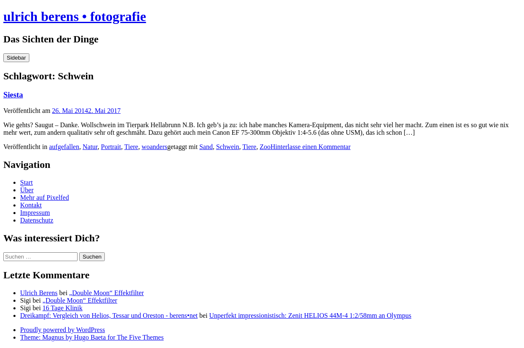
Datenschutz (36, 220)
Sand (206, 146)
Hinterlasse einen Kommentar (310, 146)
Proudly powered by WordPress (62, 329)
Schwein (227, 146)
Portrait (111, 146)
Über (27, 190)
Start (26, 182)
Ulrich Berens (38, 292)
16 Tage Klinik (62, 307)
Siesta (13, 94)
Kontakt (31, 205)
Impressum (35, 212)
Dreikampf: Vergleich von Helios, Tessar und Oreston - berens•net (109, 315)
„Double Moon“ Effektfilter (106, 292)
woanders (154, 146)
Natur (90, 146)
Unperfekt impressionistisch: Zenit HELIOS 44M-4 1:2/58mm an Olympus (310, 315)
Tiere (131, 146)
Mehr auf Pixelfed (44, 197)
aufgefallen (64, 146)
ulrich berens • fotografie (74, 16)
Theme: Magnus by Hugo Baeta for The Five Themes (91, 337)
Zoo (264, 146)
